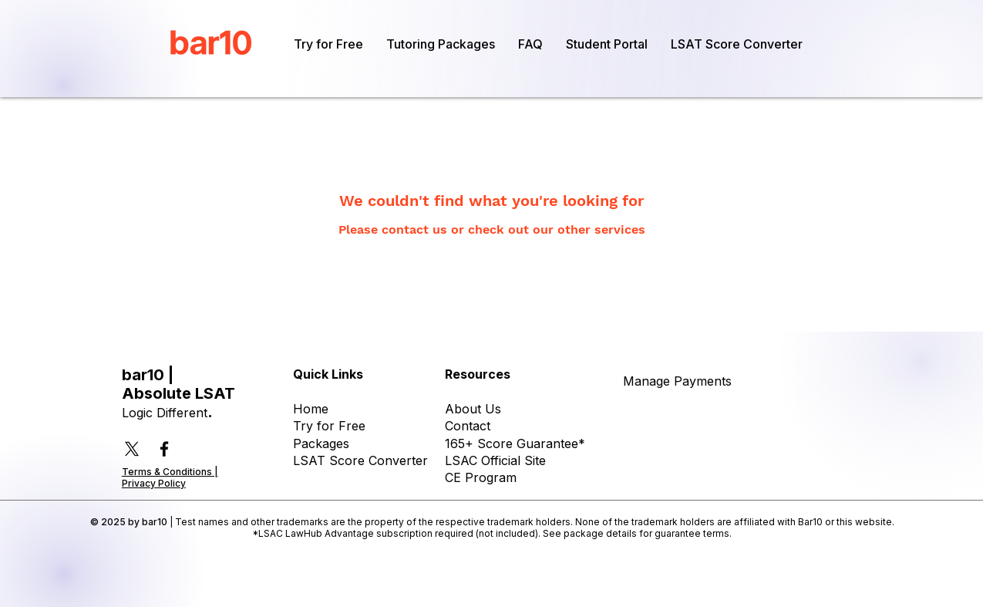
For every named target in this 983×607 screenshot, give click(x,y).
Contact (467, 425)
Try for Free (329, 425)
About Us (473, 408)
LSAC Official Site (495, 460)
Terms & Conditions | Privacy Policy (170, 477)
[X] (132, 449)
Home (310, 408)
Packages (321, 443)
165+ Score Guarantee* (515, 443)
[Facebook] (164, 449)
